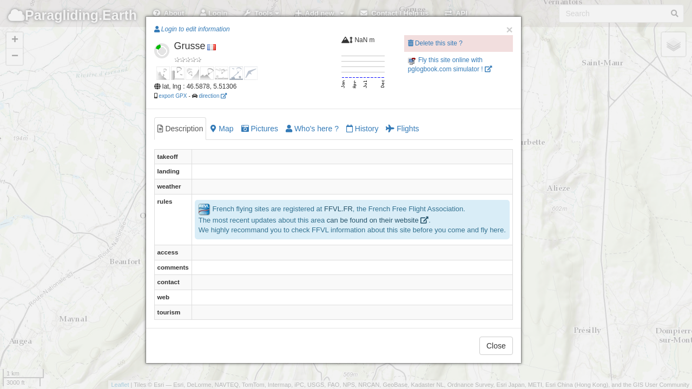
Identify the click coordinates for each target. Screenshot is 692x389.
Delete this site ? (435, 43)
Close (496, 345)
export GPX (173, 96)
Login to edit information (192, 29)
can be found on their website (378, 220)
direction (213, 96)
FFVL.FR (338, 209)
